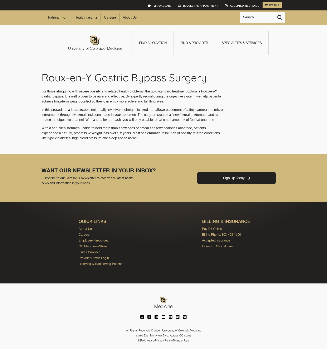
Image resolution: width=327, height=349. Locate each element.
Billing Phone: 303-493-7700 (221, 234)
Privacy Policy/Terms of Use (172, 340)
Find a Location (153, 43)
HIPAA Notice (146, 340)
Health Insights (86, 17)
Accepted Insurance (216, 240)
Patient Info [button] (56, 17)
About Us (130, 17)
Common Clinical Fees (218, 246)
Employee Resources (93, 240)
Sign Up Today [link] (236, 178)
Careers (110, 17)
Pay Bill (272, 5)
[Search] (280, 17)
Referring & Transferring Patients (101, 264)
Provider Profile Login (94, 258)
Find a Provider (194, 43)
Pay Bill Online (212, 228)
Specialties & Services (242, 43)
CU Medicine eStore (93, 246)
